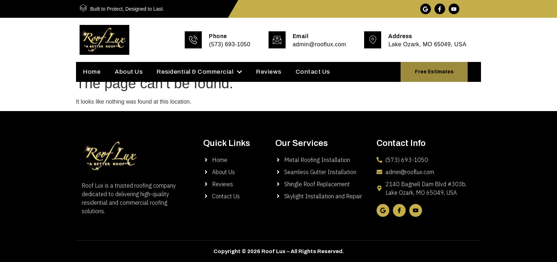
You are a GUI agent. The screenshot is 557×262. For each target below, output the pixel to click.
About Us (128, 71)
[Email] (277, 39)
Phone (218, 36)
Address (400, 36)
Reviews (268, 71)
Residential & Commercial (199, 71)
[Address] (372, 39)
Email (301, 36)
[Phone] (193, 39)
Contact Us (313, 71)
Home (92, 71)
